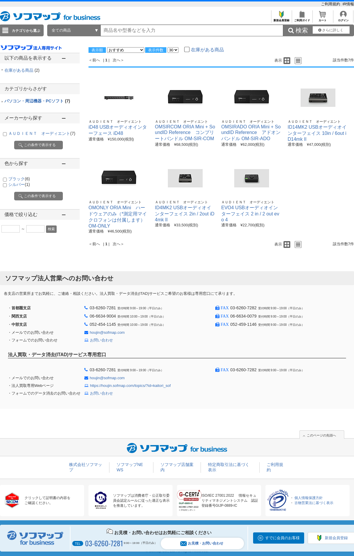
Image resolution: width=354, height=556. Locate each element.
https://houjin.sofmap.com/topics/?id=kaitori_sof (130, 385)
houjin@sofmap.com (107, 332)
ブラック (19, 178)
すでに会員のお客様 (282, 538)
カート (322, 19)
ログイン (343, 19)
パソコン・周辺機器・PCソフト (37, 101)
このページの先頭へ (321, 435)
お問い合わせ (101, 340)
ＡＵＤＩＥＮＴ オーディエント (41, 133)
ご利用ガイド (302, 19)
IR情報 (348, 4)
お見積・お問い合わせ (201, 543)
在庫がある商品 (22, 70)
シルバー (19, 184)
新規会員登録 (281, 19)
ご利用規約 (331, 4)
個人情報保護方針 (308, 498)
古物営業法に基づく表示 (313, 503)
